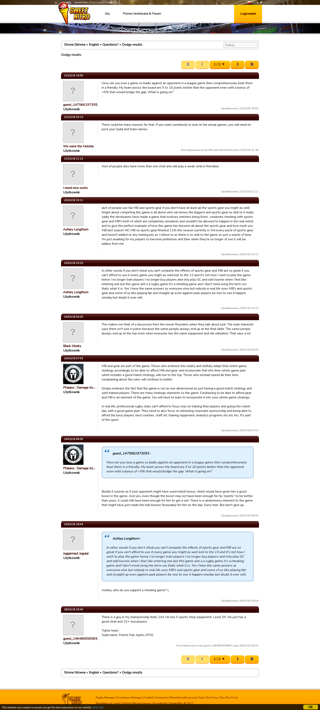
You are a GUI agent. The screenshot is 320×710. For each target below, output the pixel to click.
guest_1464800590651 (81, 638)
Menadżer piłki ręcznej (183, 697)
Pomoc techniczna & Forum (142, 13)
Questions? (110, 44)
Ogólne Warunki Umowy (136, 703)
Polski (253, 2)
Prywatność (160, 703)
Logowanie (248, 13)
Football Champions (156, 697)
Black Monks (72, 346)
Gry (107, 13)
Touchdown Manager (129, 697)
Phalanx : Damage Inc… (79, 387)
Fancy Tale (218, 697)
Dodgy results (132, 44)
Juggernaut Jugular (76, 553)
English (94, 44)
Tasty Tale (204, 697)
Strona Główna (74, 44)
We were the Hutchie (78, 146)
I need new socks (75, 188)
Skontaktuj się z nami (108, 703)
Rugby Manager (105, 697)
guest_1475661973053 (81, 105)
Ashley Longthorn (75, 229)
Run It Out (232, 697)
